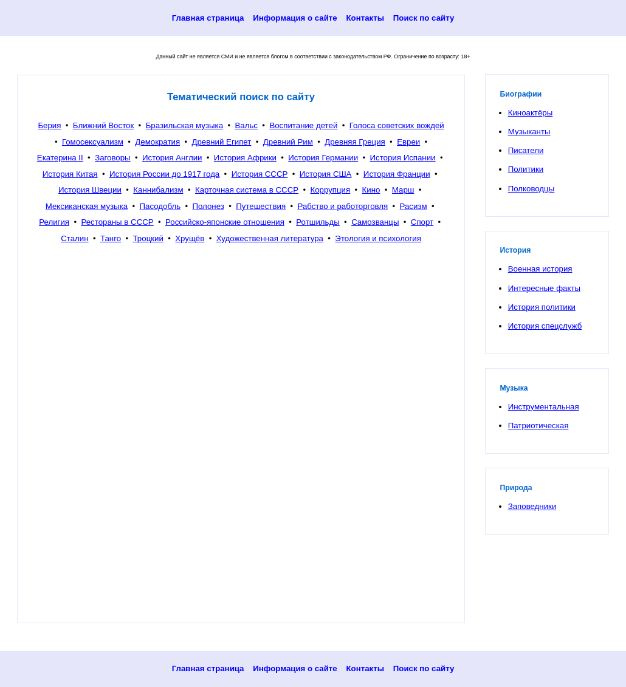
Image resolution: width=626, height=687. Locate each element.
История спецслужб (545, 325)
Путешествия (261, 206)
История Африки (245, 157)
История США (326, 174)
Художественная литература (269, 238)
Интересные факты (544, 288)
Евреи (408, 141)
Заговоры (113, 157)
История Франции (396, 174)
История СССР (260, 174)
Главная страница (208, 17)
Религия (54, 222)
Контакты (365, 17)
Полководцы (531, 188)
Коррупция (330, 189)
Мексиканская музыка (87, 206)
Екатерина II (60, 157)
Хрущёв (189, 238)
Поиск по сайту (424, 17)
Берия (49, 125)
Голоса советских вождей (396, 125)
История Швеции (90, 189)
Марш (403, 189)
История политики (542, 307)
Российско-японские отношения (224, 222)
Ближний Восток (103, 125)
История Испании (403, 157)
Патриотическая (538, 425)
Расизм (413, 206)
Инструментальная (543, 406)
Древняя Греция (355, 141)
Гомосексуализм (92, 141)
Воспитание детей (303, 125)
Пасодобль (160, 206)
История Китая (70, 174)
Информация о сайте (295, 17)
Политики (525, 169)
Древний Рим (288, 141)
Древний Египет (221, 141)
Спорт (422, 222)
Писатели (526, 150)
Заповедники (532, 506)
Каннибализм (158, 189)
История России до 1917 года (164, 174)
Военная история (540, 268)
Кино (371, 189)
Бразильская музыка (184, 125)
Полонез (208, 206)
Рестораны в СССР (117, 222)
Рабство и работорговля (342, 206)
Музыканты (529, 131)
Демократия (157, 141)
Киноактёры (530, 112)
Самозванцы (375, 222)
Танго (110, 238)
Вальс (246, 125)
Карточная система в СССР (246, 189)
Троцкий (148, 238)
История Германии (323, 157)
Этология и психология (378, 238)
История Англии (172, 157)
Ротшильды (317, 222)
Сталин (74, 238)
